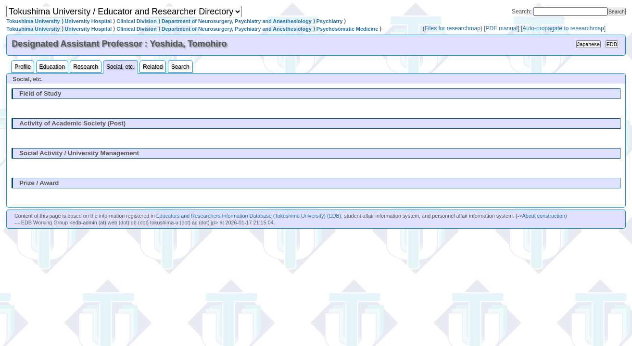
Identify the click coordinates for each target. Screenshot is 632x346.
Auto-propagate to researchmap (563, 28)
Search (180, 66)
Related (153, 66)
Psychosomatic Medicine (347, 29)
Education (52, 66)
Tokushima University (33, 21)
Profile (22, 66)
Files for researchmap (452, 28)
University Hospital (88, 21)
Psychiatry (329, 21)
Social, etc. (120, 66)
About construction (543, 216)
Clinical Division (136, 21)
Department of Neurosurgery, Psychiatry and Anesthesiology (237, 21)
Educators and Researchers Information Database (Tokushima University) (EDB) (248, 216)
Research (85, 66)
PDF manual (502, 28)
